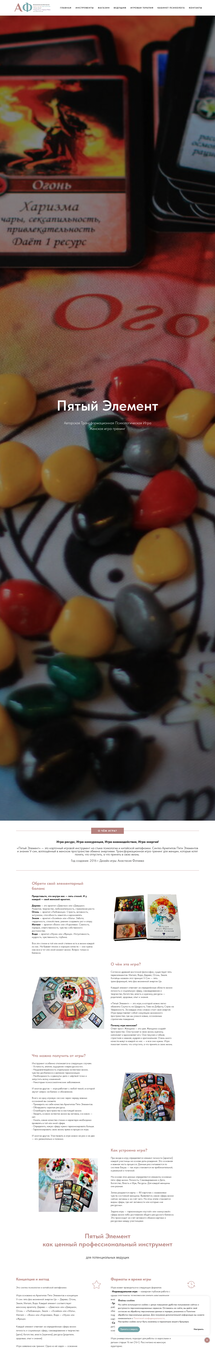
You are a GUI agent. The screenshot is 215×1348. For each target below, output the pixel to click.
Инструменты (85, 8)
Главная (65, 8)
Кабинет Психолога (171, 8)
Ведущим (120, 8)
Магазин (104, 8)
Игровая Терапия (141, 8)
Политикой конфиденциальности (149, 1318)
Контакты (195, 8)
